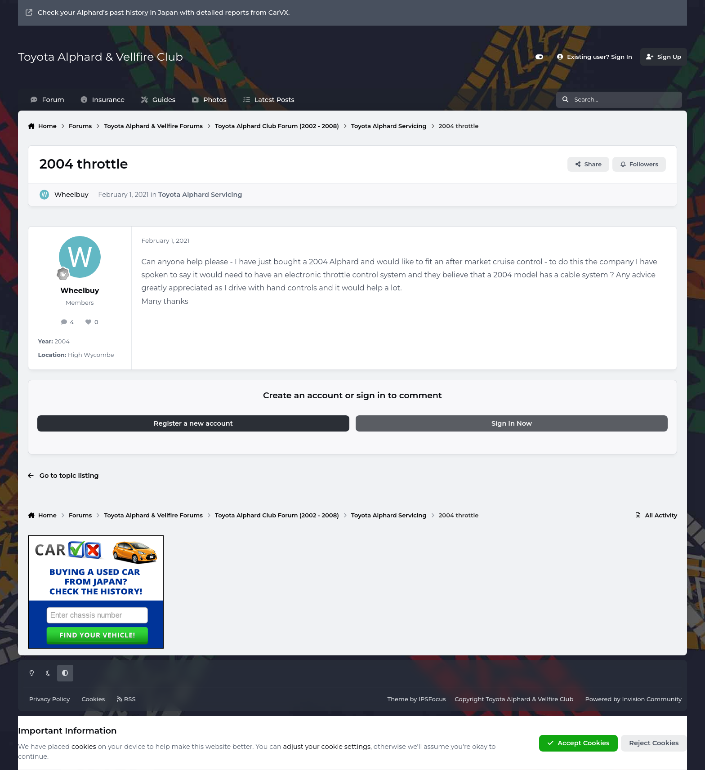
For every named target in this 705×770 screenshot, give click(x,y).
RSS (125, 699)
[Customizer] (539, 57)
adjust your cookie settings (326, 747)
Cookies (93, 699)
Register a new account (193, 423)
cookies (83, 747)
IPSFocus (432, 699)
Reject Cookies (653, 743)
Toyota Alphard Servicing (200, 194)
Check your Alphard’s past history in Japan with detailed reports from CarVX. (158, 13)
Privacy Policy (49, 699)
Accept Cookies (578, 743)
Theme (398, 699)
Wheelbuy (71, 194)
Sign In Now (511, 423)
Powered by (633, 699)
